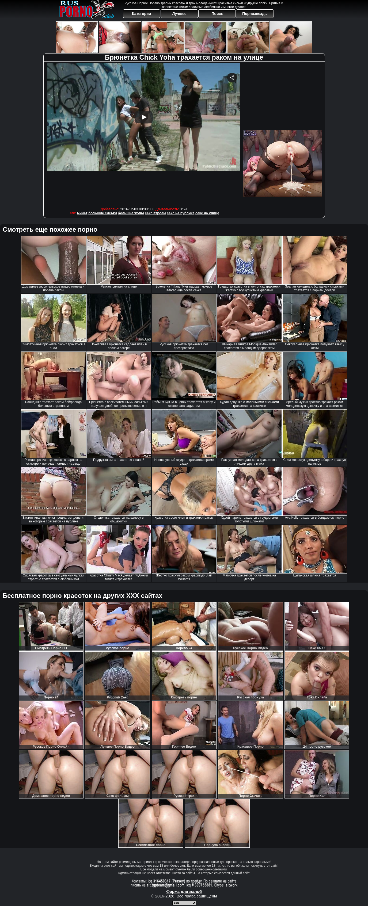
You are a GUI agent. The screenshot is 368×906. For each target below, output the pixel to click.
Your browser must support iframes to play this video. (143, 133)
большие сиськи (102, 213)
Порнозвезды (255, 14)
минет (82, 213)
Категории (141, 14)
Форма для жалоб (184, 891)
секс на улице (207, 213)
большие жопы (131, 213)
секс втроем (155, 213)
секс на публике (180, 213)
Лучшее (179, 14)
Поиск (217, 14)
